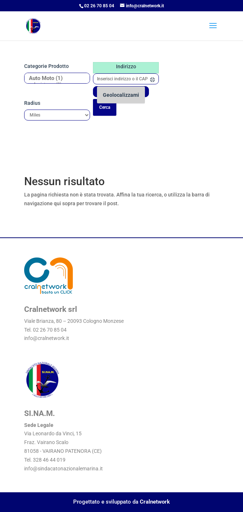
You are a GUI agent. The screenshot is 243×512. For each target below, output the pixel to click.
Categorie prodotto (46, 66)
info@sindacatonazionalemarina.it (63, 468)
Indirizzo (126, 66)
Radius (32, 103)
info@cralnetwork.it (46, 338)
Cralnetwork (155, 501)
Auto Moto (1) (54, 78)
